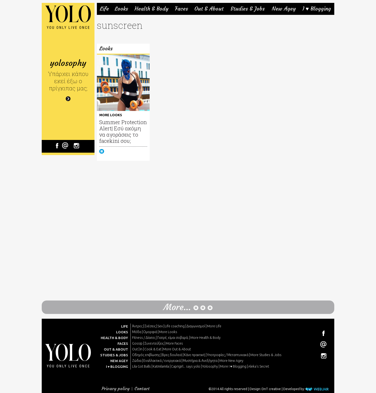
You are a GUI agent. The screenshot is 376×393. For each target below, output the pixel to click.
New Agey (284, 8)
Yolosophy (210, 366)
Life (104, 8)
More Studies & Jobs (266, 355)
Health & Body (151, 8)
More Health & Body (205, 338)
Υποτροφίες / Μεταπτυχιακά (227, 355)
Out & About (208, 8)
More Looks (168, 332)
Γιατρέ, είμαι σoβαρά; (173, 338)
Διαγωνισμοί (196, 326)
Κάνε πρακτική (194, 355)
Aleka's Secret (258, 366)
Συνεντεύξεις (154, 343)
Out (135, 349)
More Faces (174, 343)
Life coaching (175, 326)
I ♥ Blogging (316, 8)
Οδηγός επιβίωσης (146, 355)
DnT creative (271, 389)
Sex (160, 326)
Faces (181, 8)
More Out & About (177, 349)
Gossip (137, 343)
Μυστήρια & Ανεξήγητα (200, 361)
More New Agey (231, 361)
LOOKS (122, 332)
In (141, 349)
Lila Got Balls (141, 366)
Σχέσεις (150, 326)
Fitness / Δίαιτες (144, 338)
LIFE (124, 326)
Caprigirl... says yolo (185, 366)
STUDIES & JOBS (114, 355)
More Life (214, 326)
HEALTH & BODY (114, 338)
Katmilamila (161, 366)
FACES (123, 344)
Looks (121, 8)
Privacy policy (115, 388)
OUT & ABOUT (116, 349)
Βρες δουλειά (172, 355)
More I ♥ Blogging (233, 366)
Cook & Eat (152, 349)
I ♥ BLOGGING (117, 367)
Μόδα (136, 332)
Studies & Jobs (247, 8)
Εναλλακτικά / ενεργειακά (162, 361)
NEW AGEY (119, 361)
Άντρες (137, 326)
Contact (142, 388)
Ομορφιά (150, 332)
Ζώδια (136, 361)
